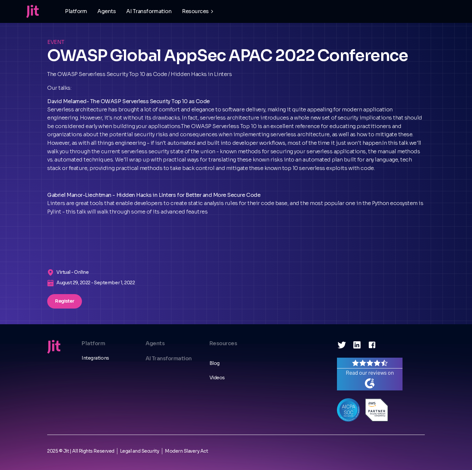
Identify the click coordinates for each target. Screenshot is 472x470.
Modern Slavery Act (186, 451)
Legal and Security (139, 451)
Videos (217, 378)
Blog (214, 363)
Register (64, 301)
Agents (106, 11)
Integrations (95, 358)
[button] (198, 11)
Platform (76, 11)
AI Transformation (148, 11)
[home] (32, 11)
